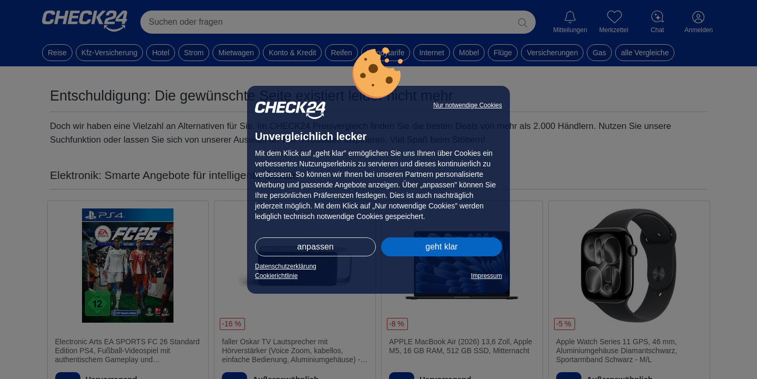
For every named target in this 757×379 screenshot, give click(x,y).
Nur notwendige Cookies (467, 105)
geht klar (441, 246)
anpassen (315, 246)
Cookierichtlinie (276, 276)
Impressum (486, 276)
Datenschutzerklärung (285, 266)
